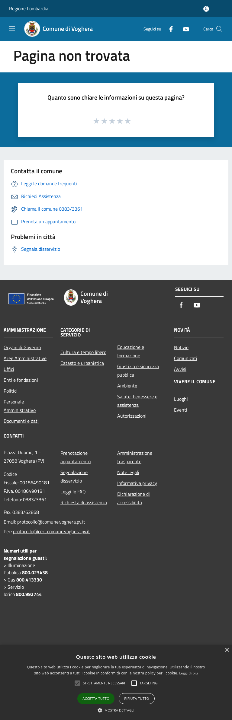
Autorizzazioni (132, 415)
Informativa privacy (137, 483)
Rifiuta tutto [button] (136, 698)
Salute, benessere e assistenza (137, 401)
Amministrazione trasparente (134, 457)
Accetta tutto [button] (95, 698)
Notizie (181, 347)
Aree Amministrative (25, 358)
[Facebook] (169, 29)
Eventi (180, 409)
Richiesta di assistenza (83, 502)
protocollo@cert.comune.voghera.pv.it (51, 531)
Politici (11, 390)
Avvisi (180, 369)
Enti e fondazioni (21, 380)
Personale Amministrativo (20, 406)
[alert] (116, 682)
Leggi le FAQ (73, 491)
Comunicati (185, 358)
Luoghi (181, 399)
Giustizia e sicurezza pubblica (138, 370)
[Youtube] (184, 29)
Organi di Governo (22, 347)
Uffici (9, 369)
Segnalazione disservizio (74, 476)
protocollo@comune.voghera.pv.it (51, 521)
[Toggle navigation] (12, 28)
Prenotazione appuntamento (75, 457)
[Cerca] (219, 29)
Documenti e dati (21, 421)
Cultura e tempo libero (83, 352)
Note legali (128, 472)
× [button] (226, 650)
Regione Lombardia (28, 8)
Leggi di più (188, 673)
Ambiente (127, 385)
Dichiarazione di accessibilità (133, 498)
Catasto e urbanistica (82, 363)
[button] (116, 710)
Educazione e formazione (130, 351)
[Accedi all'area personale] (206, 9)
